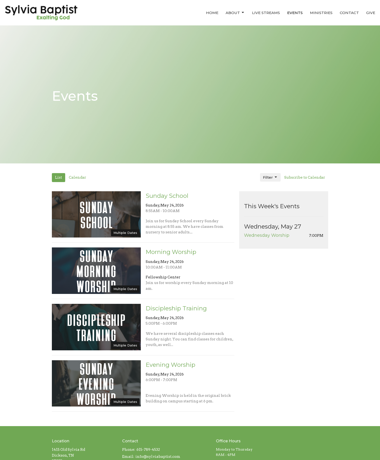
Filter (270, 177)
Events (295, 12)
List (58, 177)
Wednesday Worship (266, 235)
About (235, 12)
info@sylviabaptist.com (157, 456)
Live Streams (266, 12)
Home (212, 12)
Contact (349, 12)
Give (370, 12)
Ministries (321, 12)
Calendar (77, 177)
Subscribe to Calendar (304, 177)
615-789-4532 (148, 449)
